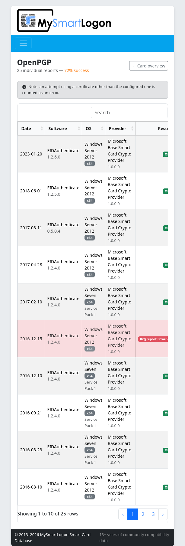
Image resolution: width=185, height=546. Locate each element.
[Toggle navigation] (23, 43)
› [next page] (163, 514)
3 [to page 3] (153, 514)
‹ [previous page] (123, 514)
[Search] (129, 112)
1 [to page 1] (132, 514)
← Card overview (148, 66)
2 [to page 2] (143, 514)
